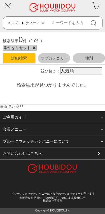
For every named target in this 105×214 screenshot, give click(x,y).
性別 (89, 58)
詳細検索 (19, 58)
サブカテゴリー (54, 58)
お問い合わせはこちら (22, 153)
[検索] (98, 23)
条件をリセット (17, 47)
